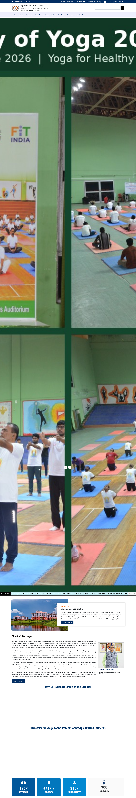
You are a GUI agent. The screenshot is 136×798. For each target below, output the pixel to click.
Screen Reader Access (93, 2)
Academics (29, 15)
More (84, 15)
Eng (115, 2)
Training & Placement (67, 15)
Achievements (55, 15)
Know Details (19, 681)
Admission (46, 15)
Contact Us (78, 15)
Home (15, 15)
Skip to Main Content (67, 2)
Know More (67, 622)
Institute (22, 15)
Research (38, 15)
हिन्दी (111, 2)
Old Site (121, 2)
